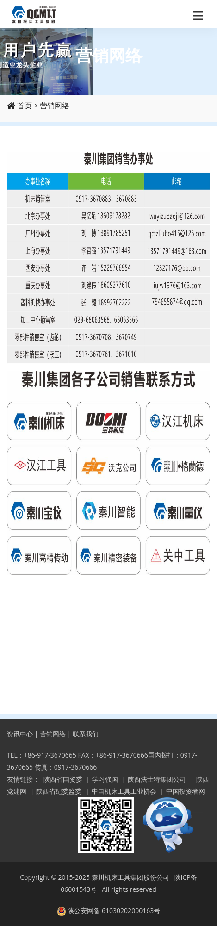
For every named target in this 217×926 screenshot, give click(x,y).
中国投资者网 (185, 791)
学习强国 (105, 779)
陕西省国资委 (62, 779)
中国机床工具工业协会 (124, 791)
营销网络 (54, 105)
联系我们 (86, 733)
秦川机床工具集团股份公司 (130, 877)
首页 (19, 105)
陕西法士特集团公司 (157, 779)
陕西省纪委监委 (58, 791)
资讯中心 (20, 733)
